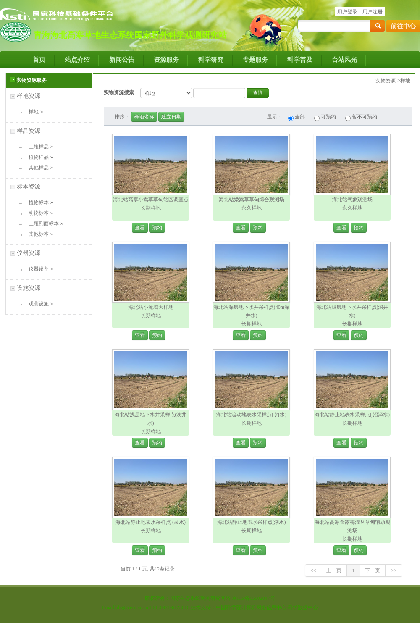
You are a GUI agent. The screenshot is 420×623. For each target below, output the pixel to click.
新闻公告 (121, 59)
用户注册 (372, 12)
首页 (39, 59)
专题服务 (255, 59)
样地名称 (144, 117)
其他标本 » (38, 234)
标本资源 (28, 186)
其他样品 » (38, 168)
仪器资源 (28, 253)
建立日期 (171, 117)
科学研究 (210, 59)
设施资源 (28, 287)
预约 (157, 228)
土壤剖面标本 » (43, 223)
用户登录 (347, 12)
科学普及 (299, 59)
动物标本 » (38, 213)
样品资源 (28, 130)
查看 (140, 228)
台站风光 (344, 59)
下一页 (372, 570)
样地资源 (28, 95)
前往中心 (403, 26)
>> (393, 570)
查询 (258, 93)
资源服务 (166, 59)
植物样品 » (38, 157)
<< (313, 570)
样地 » (33, 112)
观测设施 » (38, 304)
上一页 (333, 570)
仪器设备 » (38, 269)
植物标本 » (38, 202)
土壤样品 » (38, 147)
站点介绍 (77, 59)
